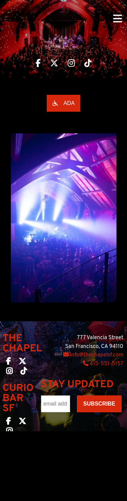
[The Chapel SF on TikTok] (23, 372)
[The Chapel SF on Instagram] (9, 372)
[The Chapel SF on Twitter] (22, 362)
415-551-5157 (103, 364)
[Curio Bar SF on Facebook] (8, 422)
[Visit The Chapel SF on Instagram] (71, 64)
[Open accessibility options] (64, 103)
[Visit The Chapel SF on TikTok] (87, 64)
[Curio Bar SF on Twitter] (22, 422)
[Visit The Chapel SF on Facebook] (38, 64)
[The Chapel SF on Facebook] (8, 362)
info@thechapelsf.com (93, 355)
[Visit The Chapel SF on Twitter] (54, 64)
